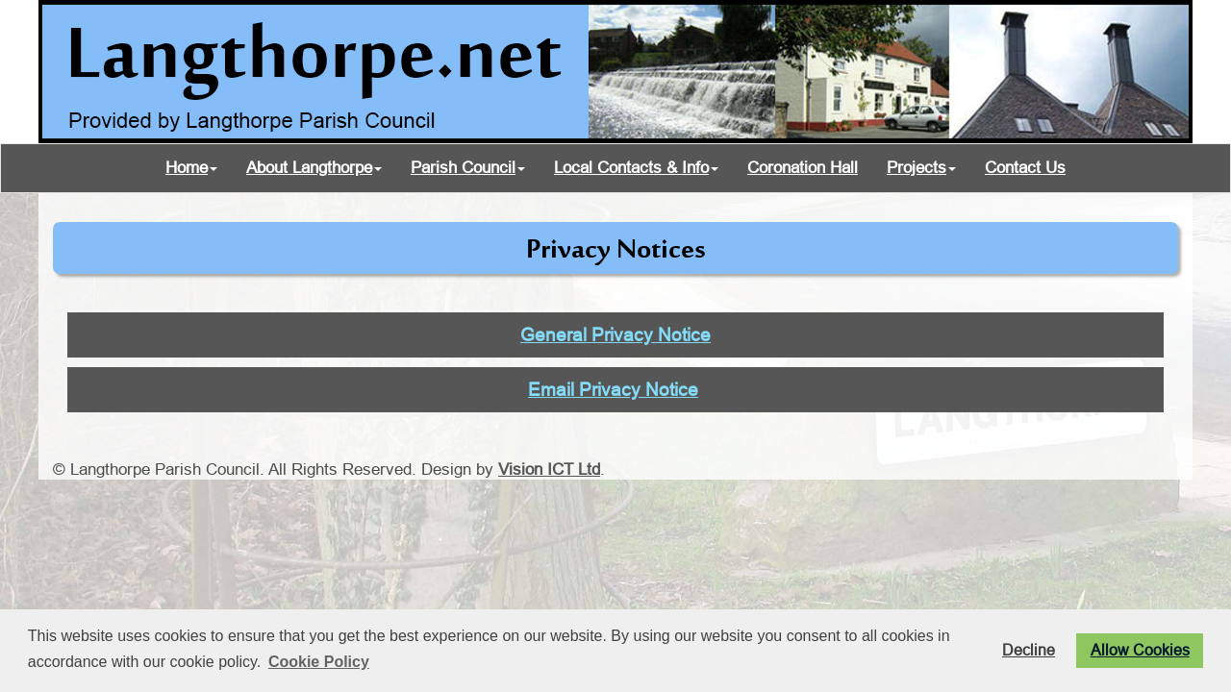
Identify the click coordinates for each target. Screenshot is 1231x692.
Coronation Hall (802, 168)
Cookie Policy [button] (318, 662)
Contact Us (1025, 168)
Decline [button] (1028, 649)
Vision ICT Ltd (549, 469)
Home (191, 168)
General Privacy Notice (615, 334)
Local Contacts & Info (636, 168)
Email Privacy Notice (613, 389)
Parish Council (468, 168)
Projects (921, 168)
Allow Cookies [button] (1140, 649)
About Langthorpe (314, 168)
